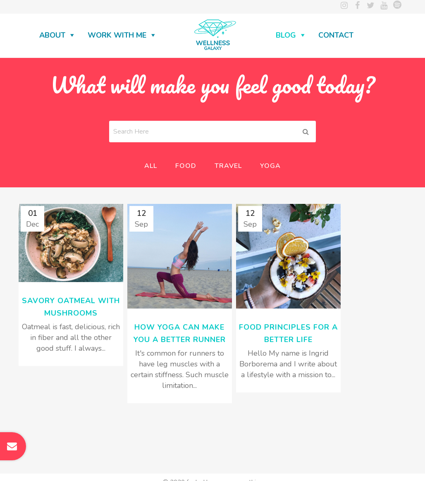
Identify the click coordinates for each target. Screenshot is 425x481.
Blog (286, 35)
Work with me (117, 35)
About (52, 35)
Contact (335, 35)
